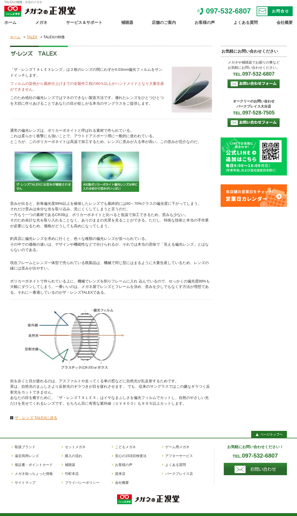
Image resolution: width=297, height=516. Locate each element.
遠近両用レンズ (27, 456)
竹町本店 (72, 474)
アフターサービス (179, 456)
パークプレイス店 (179, 474)
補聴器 (127, 22)
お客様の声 (205, 22)
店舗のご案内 (164, 22)
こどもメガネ (125, 447)
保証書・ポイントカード (34, 465)
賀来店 (120, 474)
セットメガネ (75, 447)
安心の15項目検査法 (130, 456)
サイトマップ (25, 483)
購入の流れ (73, 456)
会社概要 (285, 22)
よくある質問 (246, 22)
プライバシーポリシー (82, 483)
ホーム (10, 22)
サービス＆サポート (84, 22)
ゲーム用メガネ (177, 447)
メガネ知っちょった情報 (34, 474)
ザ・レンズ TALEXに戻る (36, 418)
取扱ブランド (25, 447)
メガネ (41, 22)
